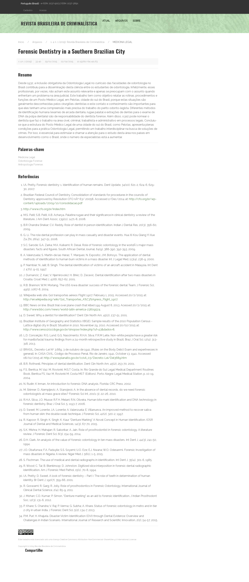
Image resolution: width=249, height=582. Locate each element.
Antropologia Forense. (30, 164)
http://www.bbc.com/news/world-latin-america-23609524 (61, 309)
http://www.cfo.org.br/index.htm (44, 209)
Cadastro (27, 10)
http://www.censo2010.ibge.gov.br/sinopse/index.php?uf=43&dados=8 (68, 329)
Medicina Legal (26, 157)
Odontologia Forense (30, 161)
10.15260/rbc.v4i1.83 (87, 61)
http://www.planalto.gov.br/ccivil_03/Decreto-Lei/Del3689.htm (85, 358)
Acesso (43, 10)
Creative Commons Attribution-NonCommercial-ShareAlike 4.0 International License (98, 539)
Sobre (136, 20)
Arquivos (121, 20)
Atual (106, 20)
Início (21, 42)
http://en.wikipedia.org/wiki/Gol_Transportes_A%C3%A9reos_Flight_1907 (70, 299)
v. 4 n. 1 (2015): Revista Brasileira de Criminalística (77, 42)
